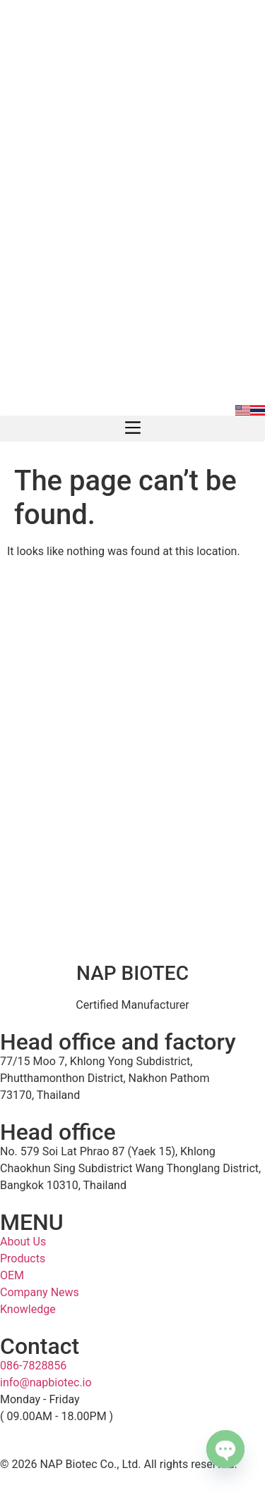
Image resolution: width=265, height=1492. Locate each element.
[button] (132, 429)
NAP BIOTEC (132, 973)
